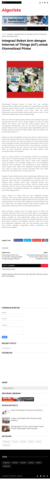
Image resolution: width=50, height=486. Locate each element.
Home (4, 34)
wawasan (10, 34)
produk (23, 449)
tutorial (15, 449)
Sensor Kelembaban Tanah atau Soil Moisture (27, 418)
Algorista (11, 10)
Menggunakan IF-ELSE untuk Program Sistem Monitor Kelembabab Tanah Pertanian (27, 435)
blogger (44, 273)
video (31, 449)
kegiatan (6, 452)
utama (38, 449)
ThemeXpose (12, 483)
